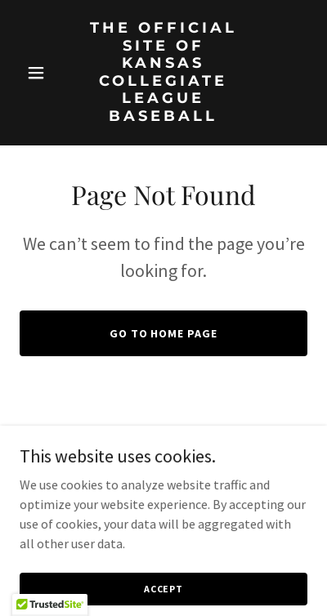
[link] (163, 116)
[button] (41, 72)
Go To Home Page (164, 333)
